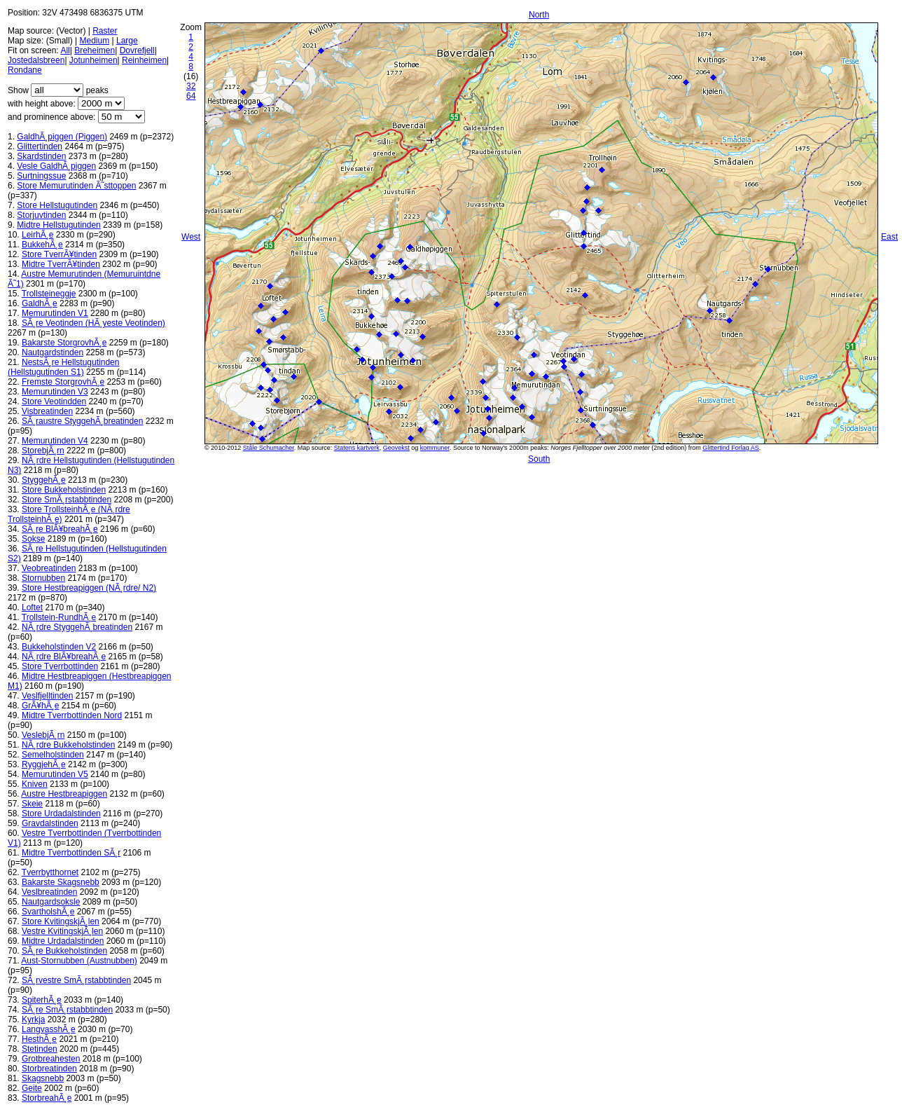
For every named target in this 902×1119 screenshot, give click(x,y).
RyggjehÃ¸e (44, 764)
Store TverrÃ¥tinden (59, 254)
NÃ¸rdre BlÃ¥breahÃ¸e (64, 656)
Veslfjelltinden (47, 696)
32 (190, 86)
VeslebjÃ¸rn (43, 735)
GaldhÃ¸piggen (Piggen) (62, 137)
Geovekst (396, 447)
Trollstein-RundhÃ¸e (59, 617)
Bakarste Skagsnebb (60, 882)
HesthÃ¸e (39, 1039)
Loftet (32, 607)
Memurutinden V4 (55, 441)
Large (127, 41)
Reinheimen (144, 60)
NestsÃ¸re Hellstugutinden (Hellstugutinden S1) (63, 367)
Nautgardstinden (52, 352)
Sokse (33, 539)
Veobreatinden (49, 568)
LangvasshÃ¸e (49, 1029)
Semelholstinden (53, 755)
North (539, 15)
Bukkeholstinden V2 (59, 647)
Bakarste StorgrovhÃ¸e (64, 343)
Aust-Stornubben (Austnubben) (79, 961)
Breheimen (94, 50)
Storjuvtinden (41, 215)
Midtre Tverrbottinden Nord (72, 715)
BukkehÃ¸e (42, 244)
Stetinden (39, 1049)
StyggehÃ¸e (44, 480)
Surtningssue (41, 176)
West (190, 237)
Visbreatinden (47, 411)
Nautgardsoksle (51, 902)
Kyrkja (33, 1019)
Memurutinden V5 (55, 774)
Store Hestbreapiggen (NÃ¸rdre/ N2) (89, 588)
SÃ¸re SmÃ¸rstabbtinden (67, 1010)
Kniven (35, 784)
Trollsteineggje (49, 293)
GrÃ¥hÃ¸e (40, 705)
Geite (32, 1088)
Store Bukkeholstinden (64, 490)
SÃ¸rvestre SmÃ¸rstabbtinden (76, 980)
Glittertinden (39, 146)
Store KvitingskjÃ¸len (60, 921)
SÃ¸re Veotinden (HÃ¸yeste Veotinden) (93, 323)
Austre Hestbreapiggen (64, 794)
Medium (94, 41)
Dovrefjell (137, 50)
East (889, 237)
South (539, 459)
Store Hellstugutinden (57, 205)
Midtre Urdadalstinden (63, 941)
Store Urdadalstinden (61, 813)
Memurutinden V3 (55, 392)
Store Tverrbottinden (60, 666)
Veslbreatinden (49, 892)
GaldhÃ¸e (39, 303)
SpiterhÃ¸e (42, 1000)
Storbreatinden (49, 1068)
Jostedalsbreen (36, 60)
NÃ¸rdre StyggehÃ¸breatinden (77, 627)
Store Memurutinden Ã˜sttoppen (76, 186)
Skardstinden (41, 156)
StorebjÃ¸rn (43, 450)
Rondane (25, 70)
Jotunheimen (93, 60)
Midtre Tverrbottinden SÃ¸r (71, 853)
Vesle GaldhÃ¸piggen (56, 166)
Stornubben (43, 578)
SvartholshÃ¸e (48, 912)
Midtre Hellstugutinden (58, 225)
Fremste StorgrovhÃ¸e (63, 382)
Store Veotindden (54, 401)
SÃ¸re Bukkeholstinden (64, 951)
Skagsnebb (43, 1078)
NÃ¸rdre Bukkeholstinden (68, 745)
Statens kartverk (357, 447)
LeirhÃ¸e (37, 235)
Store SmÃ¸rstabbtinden (66, 499)
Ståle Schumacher (268, 447)
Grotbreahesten (51, 1059)
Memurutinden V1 (55, 313)
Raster (104, 31)
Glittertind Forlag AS (730, 447)
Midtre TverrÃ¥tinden (61, 264)
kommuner (435, 447)
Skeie (32, 804)
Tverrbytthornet (50, 872)
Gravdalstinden (50, 823)
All (64, 50)
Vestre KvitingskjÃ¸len (62, 931)
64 (190, 96)
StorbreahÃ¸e (46, 1098)
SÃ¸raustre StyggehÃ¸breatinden (82, 421)
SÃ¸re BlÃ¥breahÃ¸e (60, 529)
